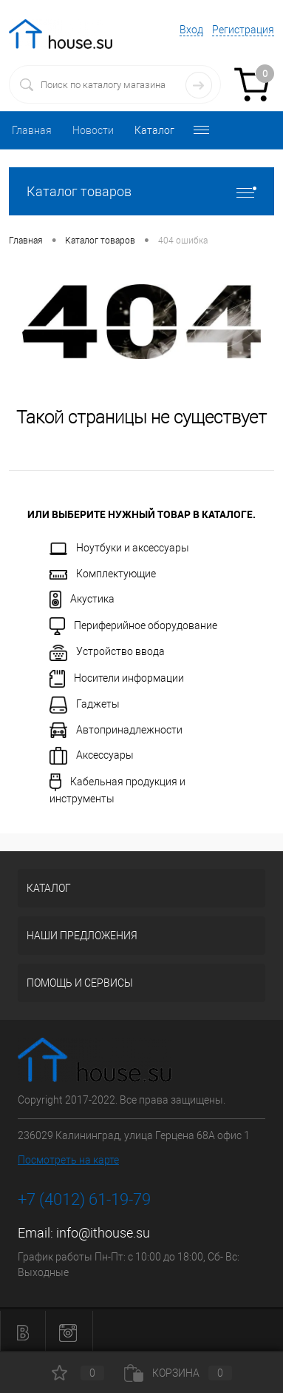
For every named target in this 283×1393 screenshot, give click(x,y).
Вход (191, 30)
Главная (32, 130)
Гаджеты (85, 705)
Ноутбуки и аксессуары (119, 548)
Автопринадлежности (116, 730)
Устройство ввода (107, 653)
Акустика (82, 599)
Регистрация (243, 30)
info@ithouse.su (103, 1233)
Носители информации (117, 679)
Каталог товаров (141, 191)
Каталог (154, 130)
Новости (93, 130)
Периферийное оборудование (133, 626)
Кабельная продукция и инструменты (117, 789)
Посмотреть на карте (68, 1160)
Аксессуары (92, 756)
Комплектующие (103, 574)
